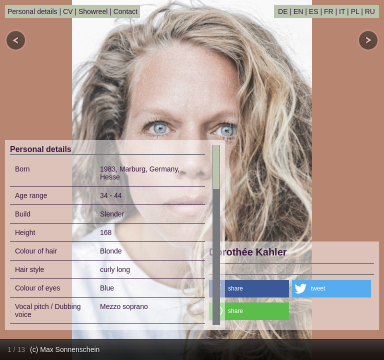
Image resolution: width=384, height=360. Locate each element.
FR (329, 12)
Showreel (93, 12)
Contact (126, 12)
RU (370, 12)
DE (283, 12)
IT (342, 12)
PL (355, 12)
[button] (249, 289)
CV (67, 12)
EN (298, 12)
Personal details (33, 12)
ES (313, 12)
